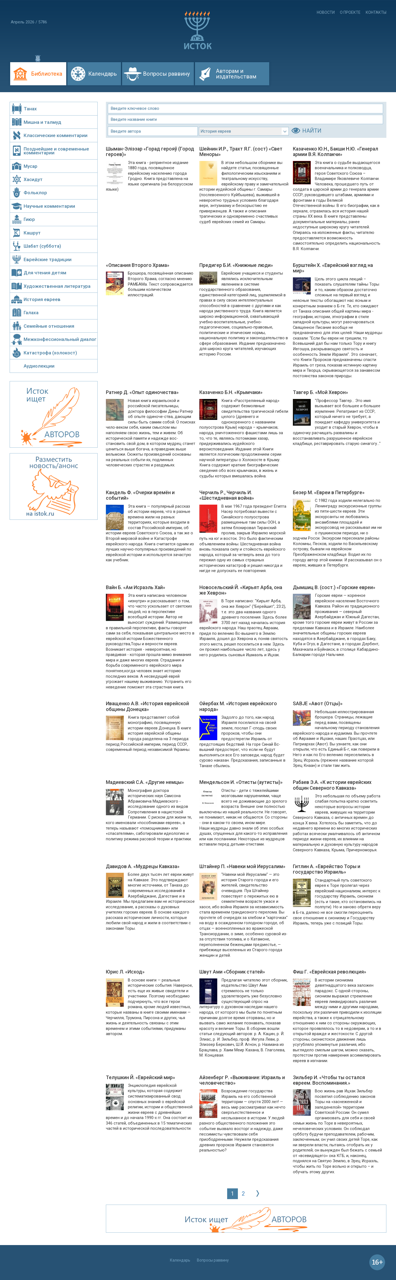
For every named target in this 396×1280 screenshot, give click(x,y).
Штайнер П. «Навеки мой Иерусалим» (242, 866)
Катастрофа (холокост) (50, 352)
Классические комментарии (55, 135)
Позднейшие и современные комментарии (56, 150)
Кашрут (32, 233)
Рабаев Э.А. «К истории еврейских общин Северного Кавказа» (332, 785)
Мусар (30, 166)
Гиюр (29, 219)
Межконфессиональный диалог (60, 339)
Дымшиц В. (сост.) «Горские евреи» (334, 587)
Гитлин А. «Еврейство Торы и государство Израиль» (326, 869)
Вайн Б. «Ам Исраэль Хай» (135, 587)
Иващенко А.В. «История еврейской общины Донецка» (147, 706)
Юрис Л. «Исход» (125, 972)
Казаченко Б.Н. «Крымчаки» (231, 392)
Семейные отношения (49, 326)
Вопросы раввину (166, 73)
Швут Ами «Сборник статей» (232, 972)
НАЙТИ (311, 130)
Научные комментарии (49, 206)
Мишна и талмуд (42, 122)
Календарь (102, 73)
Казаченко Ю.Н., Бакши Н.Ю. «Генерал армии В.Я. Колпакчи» (335, 151)
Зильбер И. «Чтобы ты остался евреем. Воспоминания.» (329, 1080)
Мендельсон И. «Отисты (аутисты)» (241, 782)
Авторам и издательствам (236, 74)
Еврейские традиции (48, 259)
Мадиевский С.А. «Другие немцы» (145, 782)
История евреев (42, 299)
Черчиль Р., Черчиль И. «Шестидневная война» (226, 495)
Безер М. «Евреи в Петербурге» (329, 492)
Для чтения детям (45, 272)
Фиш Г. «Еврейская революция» (329, 972)
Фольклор (35, 192)
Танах (30, 108)
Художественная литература (57, 286)
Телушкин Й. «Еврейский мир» (140, 1077)
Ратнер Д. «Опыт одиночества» (142, 392)
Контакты (376, 12)
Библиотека (46, 73)
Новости (326, 12)
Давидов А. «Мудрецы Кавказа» (143, 866)
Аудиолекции (39, 366)
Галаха (31, 312)
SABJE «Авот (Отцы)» (318, 703)
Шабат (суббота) (42, 246)
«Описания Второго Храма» (137, 265)
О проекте (350, 12)
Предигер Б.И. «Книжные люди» (236, 265)
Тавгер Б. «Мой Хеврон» (320, 392)
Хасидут (33, 179)
